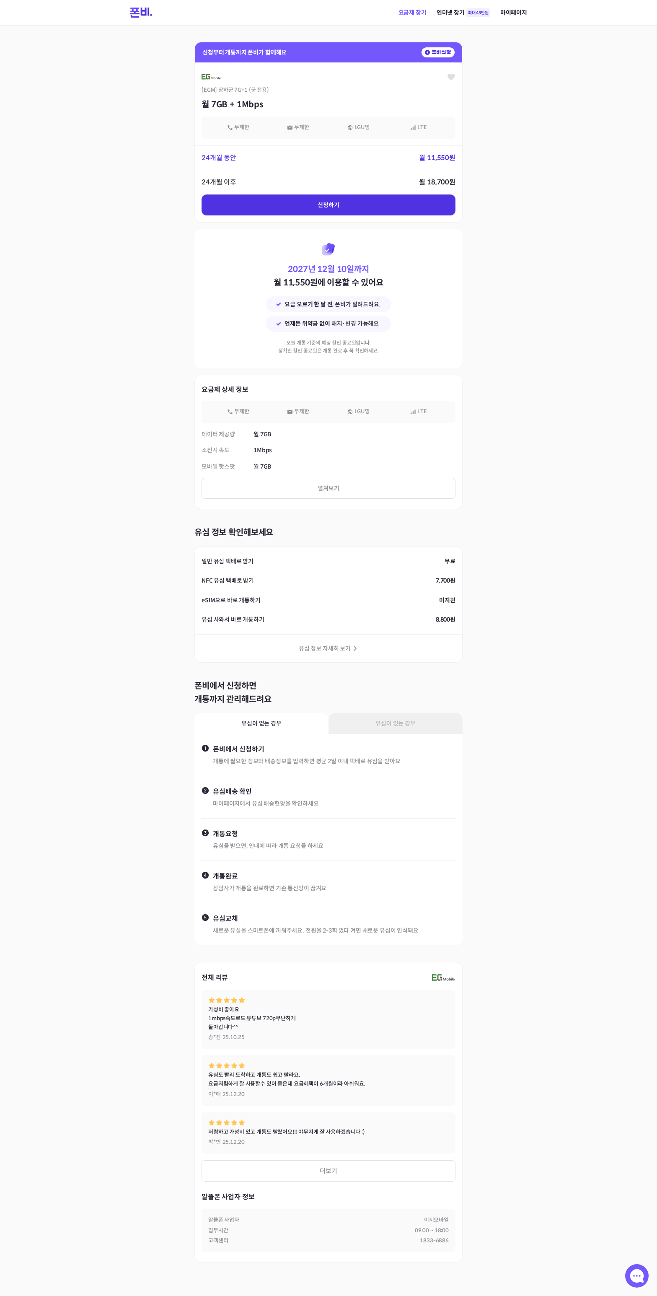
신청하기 (328, 205)
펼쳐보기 (328, 488)
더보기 (328, 1171)
